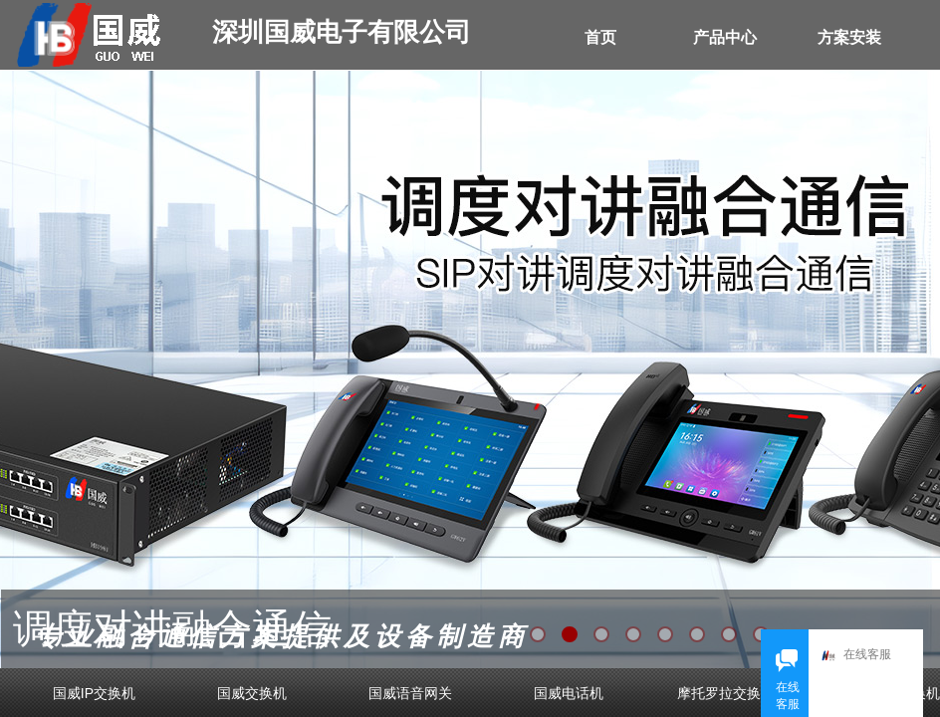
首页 (600, 37)
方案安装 (849, 37)
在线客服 (856, 655)
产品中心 (725, 37)
